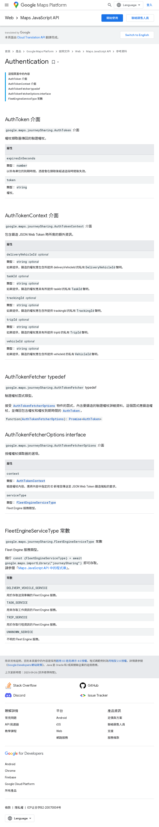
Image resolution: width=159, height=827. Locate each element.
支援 (110, 731)
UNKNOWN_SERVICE (20, 632)
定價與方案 (115, 717)
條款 (8, 807)
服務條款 (113, 737)
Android (61, 717)
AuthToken (17, 119)
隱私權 (19, 807)
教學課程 (11, 731)
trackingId (15, 298)
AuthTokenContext (26, 216)
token (11, 180)
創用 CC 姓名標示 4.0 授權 (71, 660)
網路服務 (62, 737)
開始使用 (112, 18)
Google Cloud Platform (20, 784)
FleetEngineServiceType (36, 502)
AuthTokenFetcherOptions (34, 406)
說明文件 (64, 51)
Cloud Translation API (31, 37)
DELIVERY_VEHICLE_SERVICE (27, 588)
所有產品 (11, 790)
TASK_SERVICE (17, 603)
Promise (75, 419)
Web (9, 17)
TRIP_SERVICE (17, 617)
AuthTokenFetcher (25, 377)
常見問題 (11, 717)
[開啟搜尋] (109, 4)
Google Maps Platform (40, 51)
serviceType (16, 495)
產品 (18, 51)
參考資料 (121, 51)
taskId (12, 276)
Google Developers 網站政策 (25, 665)
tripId (12, 319)
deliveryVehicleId (21, 254)
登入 (149, 5)
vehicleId (15, 341)
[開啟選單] (6, 5)
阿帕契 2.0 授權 (117, 660)
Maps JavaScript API (39, 17)
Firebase (10, 777)
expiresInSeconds (21, 158)
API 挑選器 (12, 724)
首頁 (7, 51)
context (13, 474)
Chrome (10, 770)
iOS (58, 724)
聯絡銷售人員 (140, 18)
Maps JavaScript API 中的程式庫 (42, 568)
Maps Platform (43, 5)
